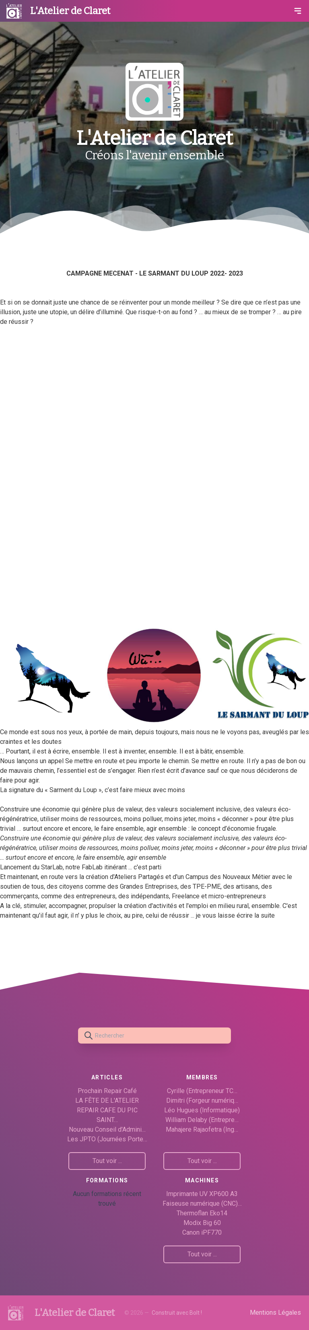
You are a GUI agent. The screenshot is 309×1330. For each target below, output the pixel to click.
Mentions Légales (275, 1312)
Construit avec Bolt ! (177, 1312)
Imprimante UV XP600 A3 (202, 1194)
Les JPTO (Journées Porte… (107, 1139)
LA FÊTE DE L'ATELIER (107, 1100)
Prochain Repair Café (107, 1091)
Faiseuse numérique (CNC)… (202, 1203)
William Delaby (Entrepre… (202, 1120)
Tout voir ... (107, 1161)
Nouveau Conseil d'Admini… (107, 1129)
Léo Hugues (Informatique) (202, 1110)
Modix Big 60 (202, 1223)
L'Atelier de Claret (70, 10)
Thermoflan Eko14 (202, 1213)
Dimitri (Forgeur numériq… (202, 1100)
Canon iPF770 (202, 1232)
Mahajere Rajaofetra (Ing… (202, 1129)
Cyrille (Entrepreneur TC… (202, 1091)
